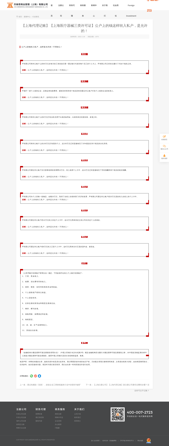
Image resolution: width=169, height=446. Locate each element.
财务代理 (72, 7)
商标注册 (58, 414)
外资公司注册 (21, 417)
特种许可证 (59, 417)
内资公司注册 (21, 414)
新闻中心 (94, 7)
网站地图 (140, 440)
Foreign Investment (131, 7)
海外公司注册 (21, 421)
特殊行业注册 (21, 428)
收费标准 (39, 414)
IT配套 (57, 428)
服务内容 (39, 421)
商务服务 (83, 7)
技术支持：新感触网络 (109, 440)
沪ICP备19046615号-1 (127, 440)
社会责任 (116, 7)
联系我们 (77, 417)
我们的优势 (40, 417)
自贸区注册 (20, 424)
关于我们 (105, 7)
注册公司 (61, 7)
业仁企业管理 (95, 440)
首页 (52, 7)
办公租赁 (58, 424)
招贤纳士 (77, 421)
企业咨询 (58, 421)
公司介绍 (77, 414)
